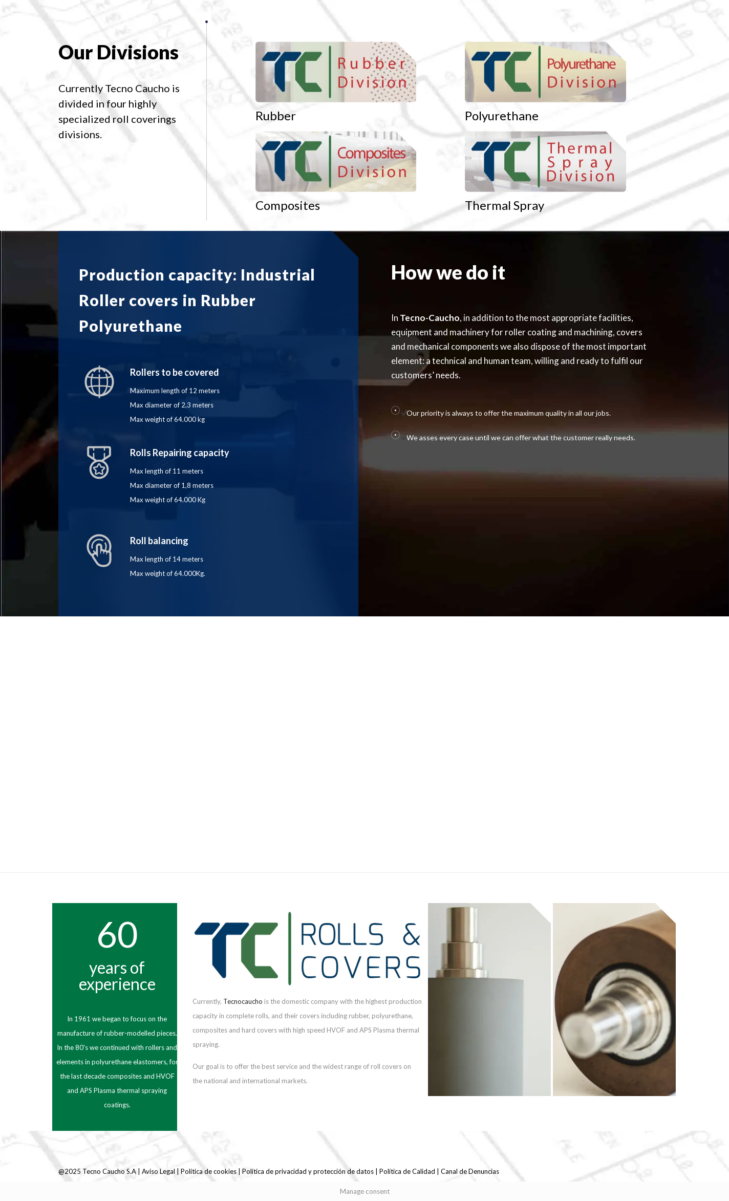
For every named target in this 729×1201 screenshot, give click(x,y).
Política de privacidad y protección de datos (308, 1171)
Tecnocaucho (243, 1001)
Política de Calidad (407, 1171)
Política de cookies (209, 1171)
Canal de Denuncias (470, 1171)
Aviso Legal (159, 1171)
